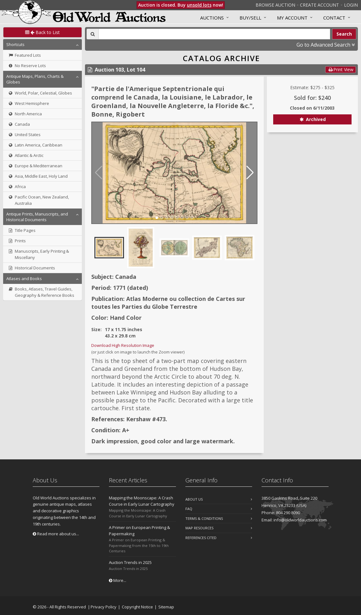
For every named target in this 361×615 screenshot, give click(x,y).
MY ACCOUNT (292, 17)
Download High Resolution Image (122, 345)
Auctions (212, 17)
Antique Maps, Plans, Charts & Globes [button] (35, 79)
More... (117, 580)
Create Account (319, 5)
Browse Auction (275, 5)
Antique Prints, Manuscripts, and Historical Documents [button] (37, 216)
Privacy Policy (103, 607)
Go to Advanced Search (325, 44)
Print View (340, 69)
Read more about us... (56, 534)
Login (351, 5)
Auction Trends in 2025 (130, 562)
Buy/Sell (250, 17)
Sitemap (166, 607)
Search (344, 34)
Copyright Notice (137, 607)
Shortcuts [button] (15, 44)
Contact (334, 17)
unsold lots (199, 5)
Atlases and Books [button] (24, 278)
